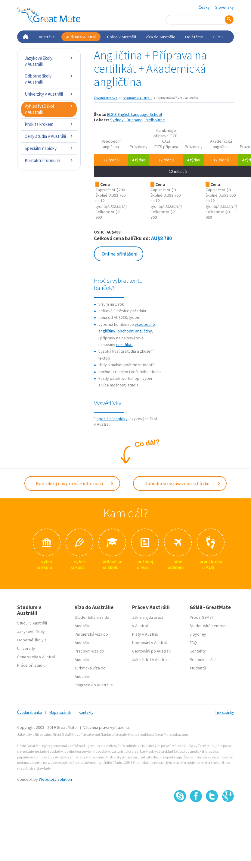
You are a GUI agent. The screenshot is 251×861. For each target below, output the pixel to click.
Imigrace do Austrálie (94, 685)
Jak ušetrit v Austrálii (150, 659)
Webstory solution (55, 779)
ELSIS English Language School (134, 114)
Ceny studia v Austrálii (49, 136)
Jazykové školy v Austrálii (49, 61)
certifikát (124, 344)
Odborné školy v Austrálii (49, 79)
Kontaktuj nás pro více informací (75, 483)
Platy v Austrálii (146, 634)
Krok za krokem (49, 124)
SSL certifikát (212, 815)
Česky (204, 7)
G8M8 (218, 37)
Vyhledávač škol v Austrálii (49, 109)
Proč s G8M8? (201, 617)
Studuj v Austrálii (32, 623)
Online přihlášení (119, 254)
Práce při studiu (31, 665)
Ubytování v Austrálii (150, 642)
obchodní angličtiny (134, 331)
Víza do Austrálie (160, 37)
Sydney (117, 119)
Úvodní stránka (106, 98)
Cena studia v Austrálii (37, 656)
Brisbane (135, 119)
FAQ (193, 642)
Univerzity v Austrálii (49, 94)
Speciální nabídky (49, 148)
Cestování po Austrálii (151, 651)
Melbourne (155, 119)
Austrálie (47, 37)
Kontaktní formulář (49, 160)
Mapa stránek (60, 712)
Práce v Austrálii (121, 37)
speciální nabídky (112, 418)
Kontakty (198, 651)
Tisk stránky (224, 712)
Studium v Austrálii (81, 37)
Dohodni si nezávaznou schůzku (182, 483)
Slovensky (224, 7)
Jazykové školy (31, 631)
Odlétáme (194, 37)
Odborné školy (30, 640)
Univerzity (26, 648)
